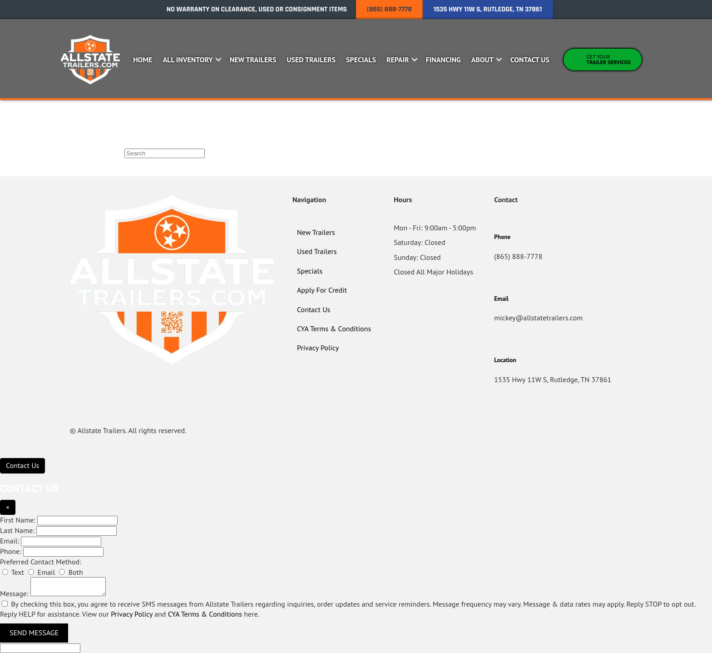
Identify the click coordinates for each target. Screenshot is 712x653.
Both (71, 572)
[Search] (164, 153)
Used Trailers (311, 59)
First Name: (17, 519)
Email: (9, 540)
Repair (397, 59)
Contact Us (529, 59)
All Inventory (188, 59)
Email (41, 572)
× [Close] (8, 507)
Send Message (34, 632)
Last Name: (17, 530)
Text (13, 572)
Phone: (10, 551)
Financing (443, 59)
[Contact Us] (22, 465)
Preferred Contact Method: (40, 561)
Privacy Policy (318, 347)
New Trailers (253, 59)
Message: (14, 593)
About (482, 59)
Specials (361, 59)
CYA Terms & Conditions (334, 328)
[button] (218, 59)
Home (142, 59)
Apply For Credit (322, 289)
